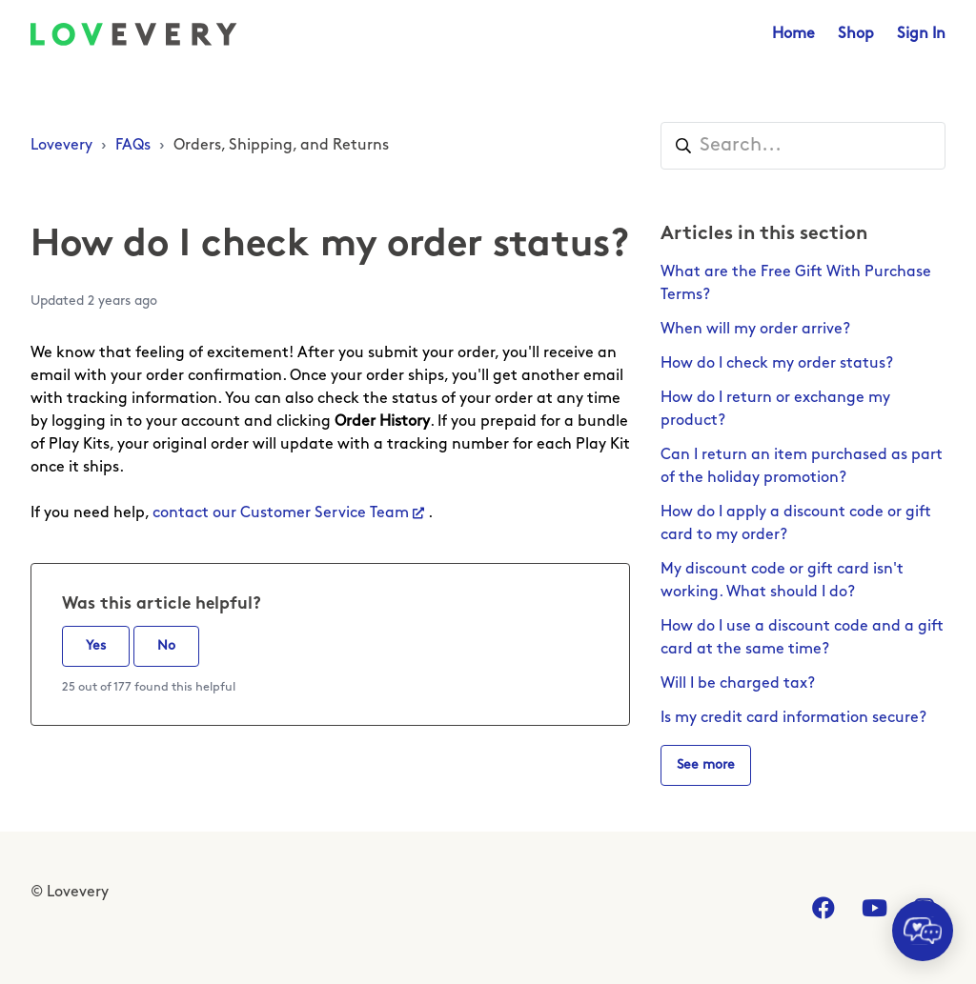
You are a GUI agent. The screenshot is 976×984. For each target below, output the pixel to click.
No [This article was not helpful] (166, 646)
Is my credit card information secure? (793, 718)
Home (793, 34)
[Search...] (803, 146)
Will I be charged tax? (738, 684)
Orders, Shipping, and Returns (281, 145)
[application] (922, 930)
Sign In (921, 34)
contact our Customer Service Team (280, 513)
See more (706, 765)
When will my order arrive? (755, 329)
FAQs (133, 145)
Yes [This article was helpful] (96, 646)
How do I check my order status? (777, 364)
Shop (856, 34)
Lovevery (61, 145)
